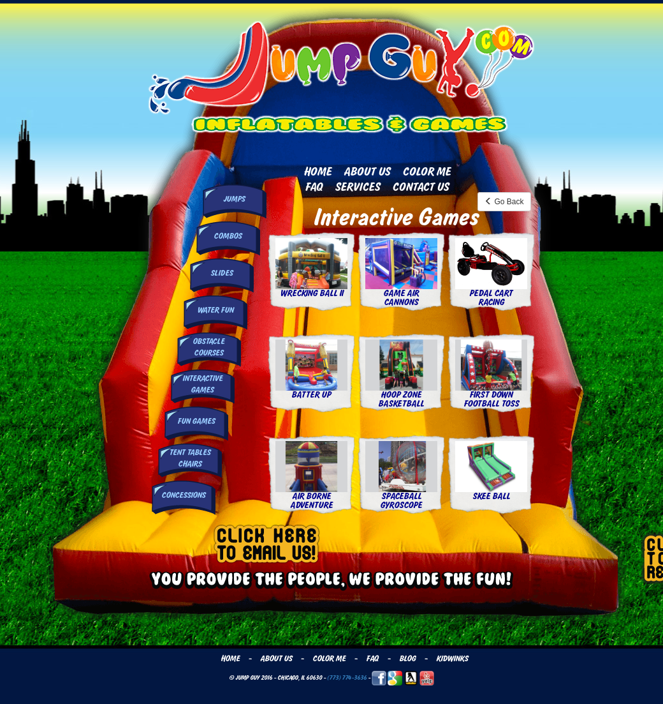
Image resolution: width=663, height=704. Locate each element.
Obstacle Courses (208, 347)
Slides (221, 273)
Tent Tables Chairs (189, 458)
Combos (228, 236)
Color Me (426, 171)
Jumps (234, 199)
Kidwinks (452, 658)
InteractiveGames (202, 384)
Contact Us (420, 187)
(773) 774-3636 (347, 677)
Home (317, 171)
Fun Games (196, 421)
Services (357, 187)
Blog (407, 658)
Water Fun (215, 310)
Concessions (183, 495)
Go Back (503, 201)
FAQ (314, 187)
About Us (367, 171)
